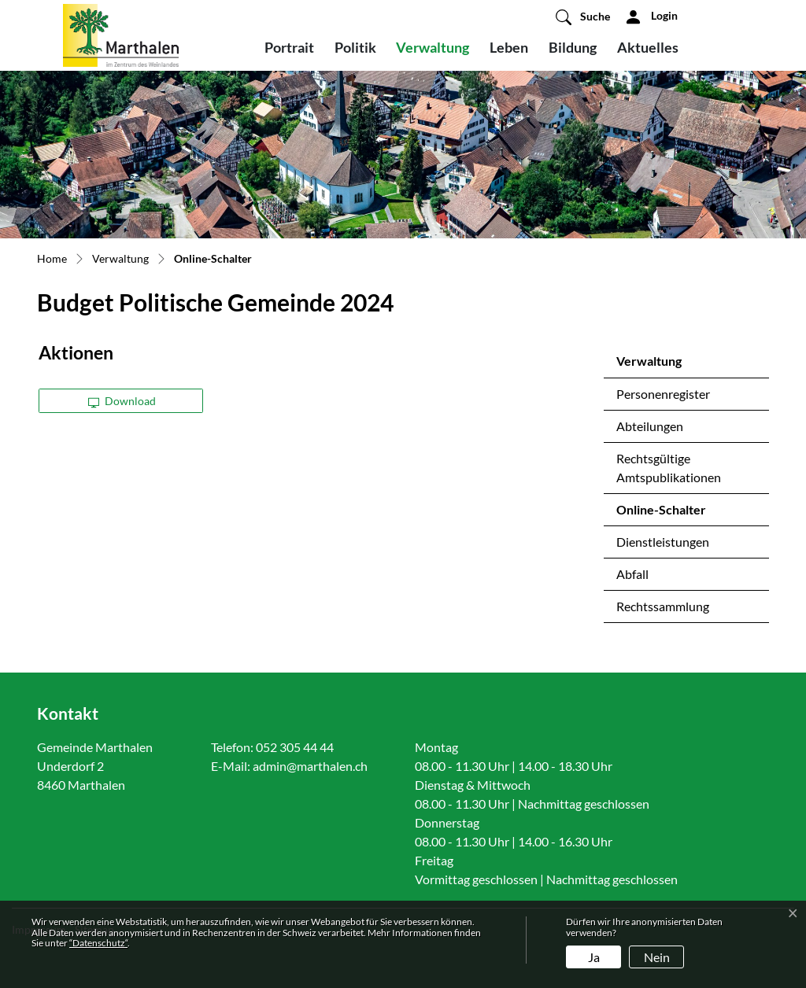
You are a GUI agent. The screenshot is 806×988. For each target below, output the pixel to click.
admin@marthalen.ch (310, 765)
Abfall (632, 573)
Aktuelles (647, 47)
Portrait (289, 47)
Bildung (573, 47)
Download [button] (122, 400)
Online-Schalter (661, 513)
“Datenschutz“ (98, 943)
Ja (594, 956)
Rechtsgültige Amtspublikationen (668, 468)
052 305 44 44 (295, 746)
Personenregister (663, 393)
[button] (583, 17)
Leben (509, 47)
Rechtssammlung (662, 606)
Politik (355, 47)
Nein (657, 956)
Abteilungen (649, 425)
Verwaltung (432, 47)
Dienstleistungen (662, 541)
